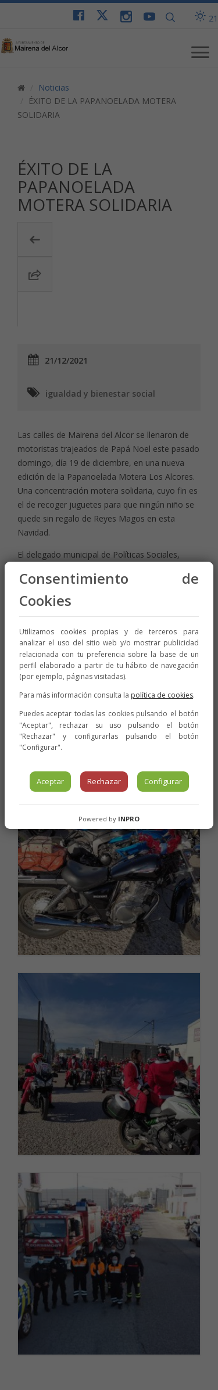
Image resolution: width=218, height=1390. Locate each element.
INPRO (129, 818)
